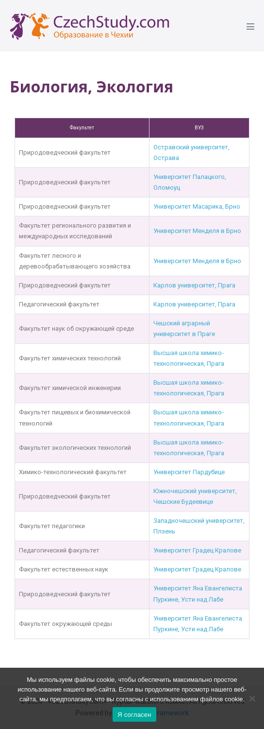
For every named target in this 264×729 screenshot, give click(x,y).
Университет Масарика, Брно (196, 206)
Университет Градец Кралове (197, 550)
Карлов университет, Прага (194, 285)
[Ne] (252, 698)
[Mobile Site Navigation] (250, 26)
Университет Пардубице (189, 472)
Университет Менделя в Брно (197, 230)
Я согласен (134, 714)
